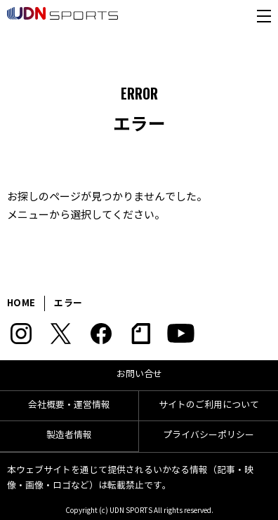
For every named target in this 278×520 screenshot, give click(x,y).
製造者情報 (69, 435)
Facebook (100, 333)
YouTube (180, 333)
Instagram (20, 333)
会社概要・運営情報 (69, 405)
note (140, 333)
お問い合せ (139, 374)
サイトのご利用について (209, 405)
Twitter (60, 333)
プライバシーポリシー (208, 435)
